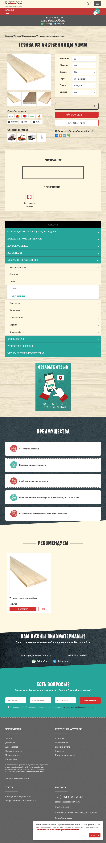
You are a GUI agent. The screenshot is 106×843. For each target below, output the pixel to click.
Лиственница (18, 296)
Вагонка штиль (62, 747)
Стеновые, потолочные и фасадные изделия (53, 232)
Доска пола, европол (65, 755)
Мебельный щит (18, 267)
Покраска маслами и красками (21, 800)
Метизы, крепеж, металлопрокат (53, 353)
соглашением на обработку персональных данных (57, 830)
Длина (63, 72)
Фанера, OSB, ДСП (53, 339)
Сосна (15, 288)
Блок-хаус (60, 738)
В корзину (23, 609)
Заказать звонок (89, 4)
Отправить (90, 700)
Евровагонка (61, 742)
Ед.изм (63, 92)
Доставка (10, 742)
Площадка (15, 303)
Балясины (15, 310)
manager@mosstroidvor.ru (53, 20)
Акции (8, 738)
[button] (10, 99)
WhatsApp (48, 23)
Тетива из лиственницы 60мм (23, 598)
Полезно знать (12, 755)
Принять (95, 835)
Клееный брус (17, 332)
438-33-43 (53, 17)
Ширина (64, 65)
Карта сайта (11, 759)
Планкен (59, 751)
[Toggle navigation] (97, 3)
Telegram (60, 23)
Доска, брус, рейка (53, 246)
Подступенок (16, 317)
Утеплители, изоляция (53, 346)
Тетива (13, 281)
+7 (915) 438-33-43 (77, 655)
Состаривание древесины (18, 796)
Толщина (64, 58)
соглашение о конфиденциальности (78, 707)
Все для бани (53, 253)
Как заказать (11, 747)
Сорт (62, 78)
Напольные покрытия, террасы (53, 239)
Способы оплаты (13, 751)
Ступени (14, 274)
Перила (13, 324)
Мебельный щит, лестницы (53, 260)
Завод (63, 85)
